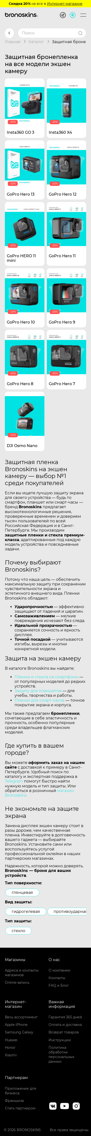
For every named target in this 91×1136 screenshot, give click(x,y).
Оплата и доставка (65, 1024)
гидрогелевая (26, 911)
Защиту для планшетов (38, 690)
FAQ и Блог (59, 985)
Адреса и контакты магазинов (22, 972)
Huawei (11, 1040)
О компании (59, 970)
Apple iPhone (16, 1024)
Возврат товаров (64, 1032)
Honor (10, 1047)
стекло (18, 930)
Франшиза (14, 1100)
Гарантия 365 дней (65, 1017)
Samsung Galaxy (19, 1032)
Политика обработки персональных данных (61, 1054)
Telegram (14, 781)
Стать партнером (20, 1108)
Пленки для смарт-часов (40, 700)
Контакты (57, 978)
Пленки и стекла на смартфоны (46, 677)
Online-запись (17, 982)
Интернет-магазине (65, 3)
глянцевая (22, 892)
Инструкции (60, 1040)
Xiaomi (11, 1055)
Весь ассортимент (21, 1017)
